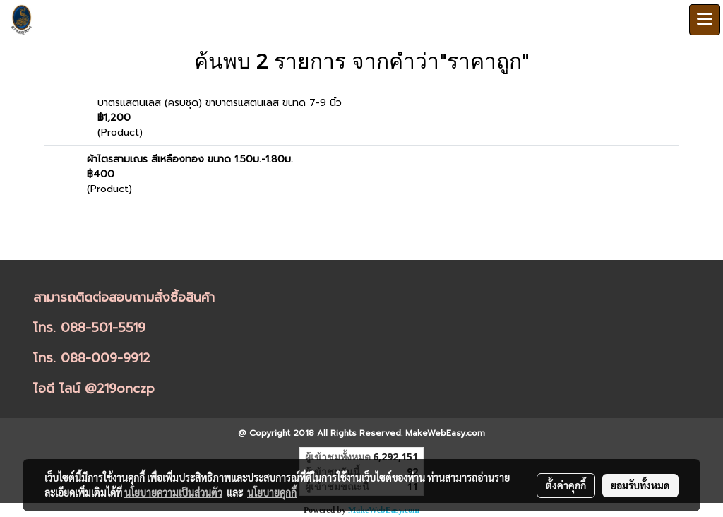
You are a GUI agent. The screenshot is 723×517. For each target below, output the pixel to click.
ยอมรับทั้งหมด (640, 485)
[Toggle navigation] (704, 19)
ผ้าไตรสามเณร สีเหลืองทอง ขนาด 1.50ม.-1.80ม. (190, 159)
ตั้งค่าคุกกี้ (566, 485)
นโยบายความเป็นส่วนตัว (173, 492)
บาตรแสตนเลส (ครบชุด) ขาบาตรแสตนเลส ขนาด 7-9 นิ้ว (219, 102)
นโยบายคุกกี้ (272, 492)
